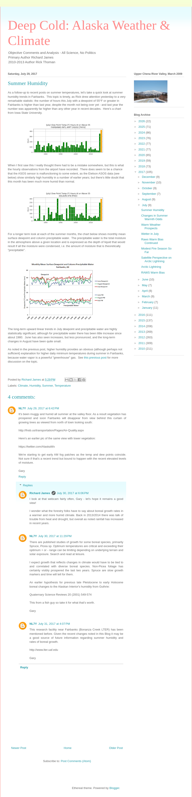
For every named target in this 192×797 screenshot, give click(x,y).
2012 (142, 337)
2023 (142, 138)
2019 (142, 160)
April (145, 290)
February (148, 302)
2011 (142, 343)
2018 (142, 166)
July (145, 205)
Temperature (62, 385)
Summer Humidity (152, 210)
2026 (142, 121)
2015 (142, 320)
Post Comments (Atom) (76, 761)
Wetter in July (150, 233)
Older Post (116, 748)
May (145, 285)
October (147, 188)
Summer (47, 385)
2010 (142, 348)
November (149, 182)
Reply (22, 476)
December (149, 176)
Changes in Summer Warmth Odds (154, 217)
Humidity (35, 385)
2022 (142, 143)
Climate (23, 385)
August (147, 199)
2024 (142, 132)
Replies (28, 485)
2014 (142, 326)
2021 (142, 149)
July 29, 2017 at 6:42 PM (43, 408)
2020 (142, 155)
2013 (142, 331)
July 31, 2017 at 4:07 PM (54, 623)
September (149, 193)
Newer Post (18, 748)
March (146, 296)
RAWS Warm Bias (153, 272)
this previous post (95, 357)
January (147, 307)
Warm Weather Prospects (151, 226)
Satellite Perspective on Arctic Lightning (156, 259)
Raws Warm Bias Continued (152, 241)
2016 (142, 314)
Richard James (39, 493)
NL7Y (22, 408)
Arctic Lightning (151, 266)
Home (68, 748)
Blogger (114, 788)
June (145, 279)
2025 (142, 126)
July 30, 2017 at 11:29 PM (54, 536)
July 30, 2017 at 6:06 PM (73, 493)
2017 (142, 172)
